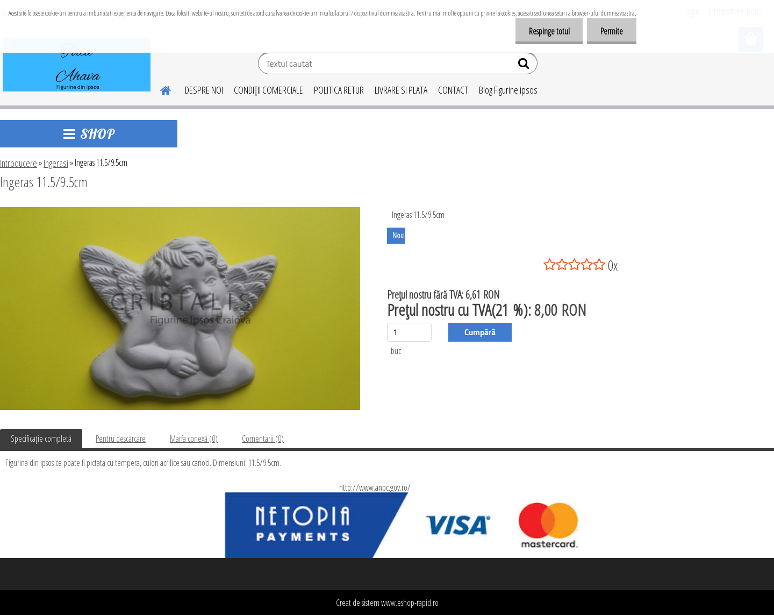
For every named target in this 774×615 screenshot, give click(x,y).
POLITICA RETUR (339, 89)
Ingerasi (56, 163)
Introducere (18, 163)
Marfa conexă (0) (194, 438)
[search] (525, 65)
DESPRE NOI (204, 89)
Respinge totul (548, 31)
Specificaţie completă (41, 438)
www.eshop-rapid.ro (410, 603)
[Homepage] (159, 88)
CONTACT (453, 89)
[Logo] (76, 64)
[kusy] (409, 332)
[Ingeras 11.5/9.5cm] (180, 211)
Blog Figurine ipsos (508, 89)
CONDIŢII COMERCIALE (268, 89)
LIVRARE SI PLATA (401, 89)
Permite (611, 31)
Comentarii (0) (263, 438)
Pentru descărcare (121, 438)
